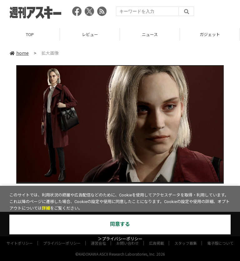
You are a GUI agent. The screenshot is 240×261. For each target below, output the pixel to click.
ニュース (150, 34)
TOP (30, 34)
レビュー (90, 34)
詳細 (46, 208)
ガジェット (210, 34)
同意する (120, 224)
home (19, 53)
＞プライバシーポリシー (120, 239)
